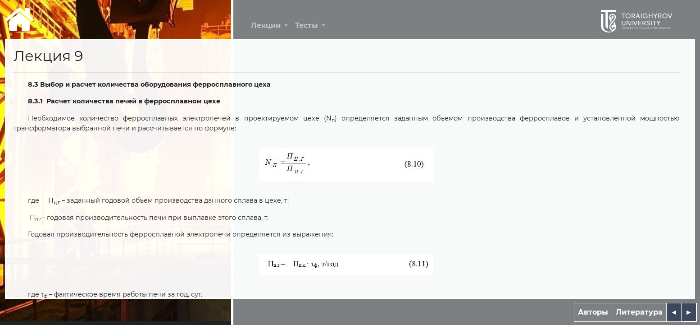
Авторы (593, 312)
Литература (639, 312)
